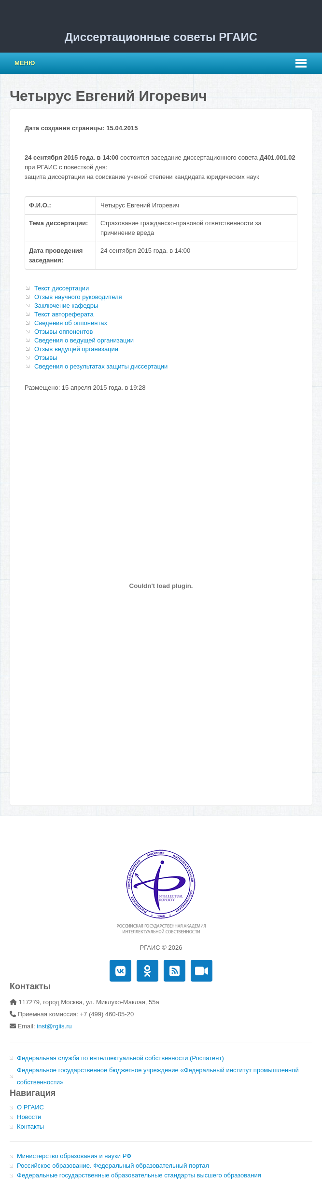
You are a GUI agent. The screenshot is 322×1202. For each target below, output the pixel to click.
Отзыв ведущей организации (76, 349)
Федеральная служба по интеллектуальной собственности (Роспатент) (120, 1058)
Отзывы (45, 357)
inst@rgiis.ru (54, 1026)
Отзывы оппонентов (63, 331)
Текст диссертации (61, 288)
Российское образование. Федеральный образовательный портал (113, 1165)
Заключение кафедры (66, 305)
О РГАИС (30, 1107)
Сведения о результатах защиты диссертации (101, 366)
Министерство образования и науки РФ (74, 1156)
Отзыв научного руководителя (78, 296)
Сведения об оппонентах (70, 323)
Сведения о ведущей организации (84, 340)
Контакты (30, 1126)
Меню (24, 63)
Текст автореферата (64, 314)
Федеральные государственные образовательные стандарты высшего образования (139, 1175)
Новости (29, 1116)
